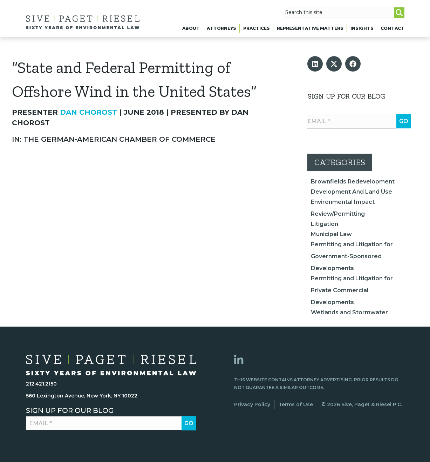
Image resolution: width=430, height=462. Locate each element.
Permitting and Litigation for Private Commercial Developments (352, 290)
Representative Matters (310, 30)
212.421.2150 (41, 384)
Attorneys (221, 30)
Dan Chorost (88, 112)
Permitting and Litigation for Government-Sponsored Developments (352, 256)
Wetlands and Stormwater (349, 312)
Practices (256, 30)
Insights (362, 30)
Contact (392, 30)
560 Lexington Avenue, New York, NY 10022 (81, 396)
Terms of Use (296, 404)
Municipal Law (331, 234)
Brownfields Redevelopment (353, 181)
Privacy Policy (252, 404)
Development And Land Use (351, 191)
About (191, 30)
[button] (315, 64)
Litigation (324, 224)
